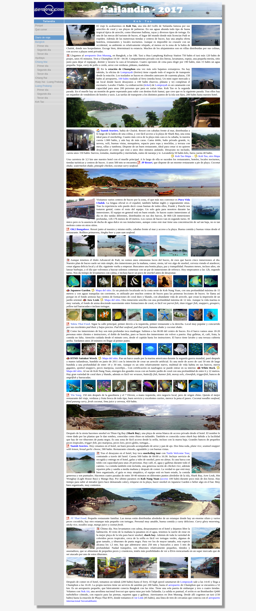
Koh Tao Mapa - (185, 156)
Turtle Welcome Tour (177, 453)
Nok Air (85, 591)
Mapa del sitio (103, 290)
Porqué (39, 25)
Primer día (41, 46)
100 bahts (123, 78)
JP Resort (146, 162)
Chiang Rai (41, 77)
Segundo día (43, 50)
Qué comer (41, 29)
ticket (147, 84)
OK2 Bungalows (79, 229)
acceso (164, 478)
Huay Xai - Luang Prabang (49, 81)
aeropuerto (174, 584)
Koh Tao (39, 101)
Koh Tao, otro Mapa (209, 156)
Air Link (138, 597)
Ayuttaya (39, 58)
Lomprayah (126, 72)
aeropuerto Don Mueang (98, 55)
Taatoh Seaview (109, 130)
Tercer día (41, 54)
